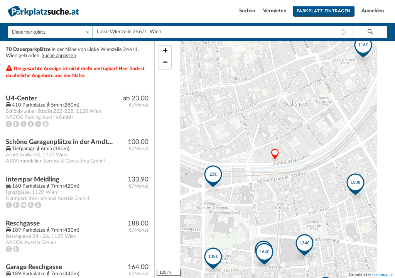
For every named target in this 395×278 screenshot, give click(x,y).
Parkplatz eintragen (324, 11)
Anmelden (372, 11)
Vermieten (275, 11)
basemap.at (382, 275)
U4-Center (21, 98)
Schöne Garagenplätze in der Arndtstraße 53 (60, 142)
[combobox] (223, 32)
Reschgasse (23, 223)
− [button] (165, 63)
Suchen (247, 11)
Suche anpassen (59, 55)
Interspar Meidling (32, 179)
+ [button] (165, 51)
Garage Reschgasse (34, 267)
